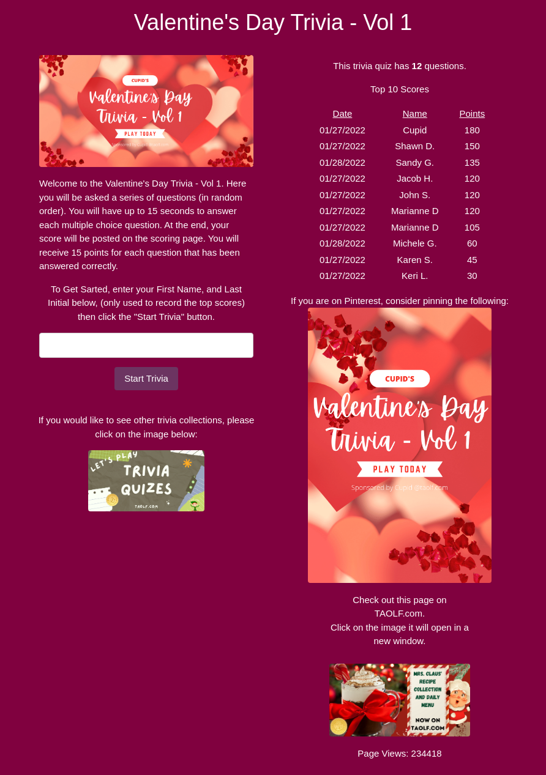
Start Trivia (146, 378)
